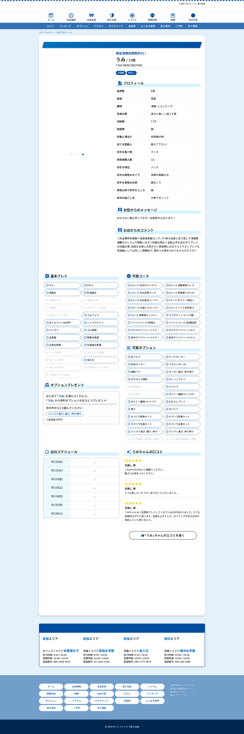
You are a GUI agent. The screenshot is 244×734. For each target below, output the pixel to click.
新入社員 (111, 19)
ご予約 (178, 26)
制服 (173, 19)
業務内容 (152, 19)
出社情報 (71, 19)
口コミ (50, 26)
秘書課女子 (61, 651)
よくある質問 (148, 26)
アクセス (98, 26)
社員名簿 (91, 19)
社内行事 (193, 19)
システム (132, 19)
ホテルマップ (116, 26)
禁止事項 (165, 26)
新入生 (136, 651)
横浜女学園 (179, 651)
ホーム (51, 19)
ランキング (65, 26)
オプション (82, 26)
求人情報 (192, 26)
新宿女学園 (98, 651)
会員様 (131, 26)
